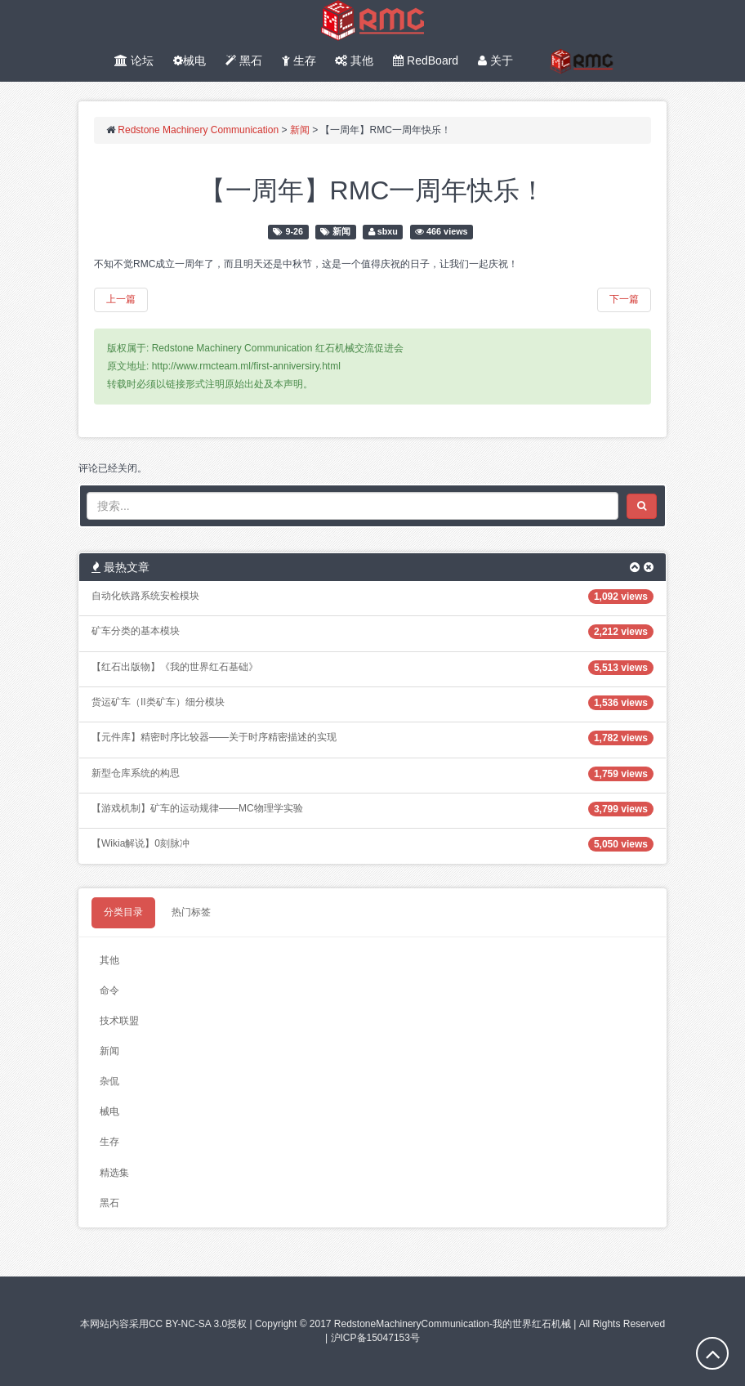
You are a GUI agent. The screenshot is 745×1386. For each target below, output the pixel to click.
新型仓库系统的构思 (135, 773)
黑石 (243, 60)
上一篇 (121, 299)
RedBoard (425, 60)
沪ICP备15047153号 (375, 1338)
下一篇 (624, 299)
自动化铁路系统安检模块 (145, 595)
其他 (354, 60)
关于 (495, 60)
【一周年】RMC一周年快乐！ (372, 190)
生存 (299, 60)
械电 (189, 60)
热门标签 (191, 912)
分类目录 (123, 912)
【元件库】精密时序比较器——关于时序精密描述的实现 (214, 737)
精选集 (114, 1172)
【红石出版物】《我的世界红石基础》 (174, 667)
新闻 (341, 231)
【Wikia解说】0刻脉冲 (140, 843)
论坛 (134, 60)
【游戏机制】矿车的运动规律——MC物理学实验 (197, 808)
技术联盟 (119, 1020)
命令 (109, 990)
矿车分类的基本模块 (135, 631)
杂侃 (109, 1081)
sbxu (387, 231)
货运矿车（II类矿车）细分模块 (158, 702)
